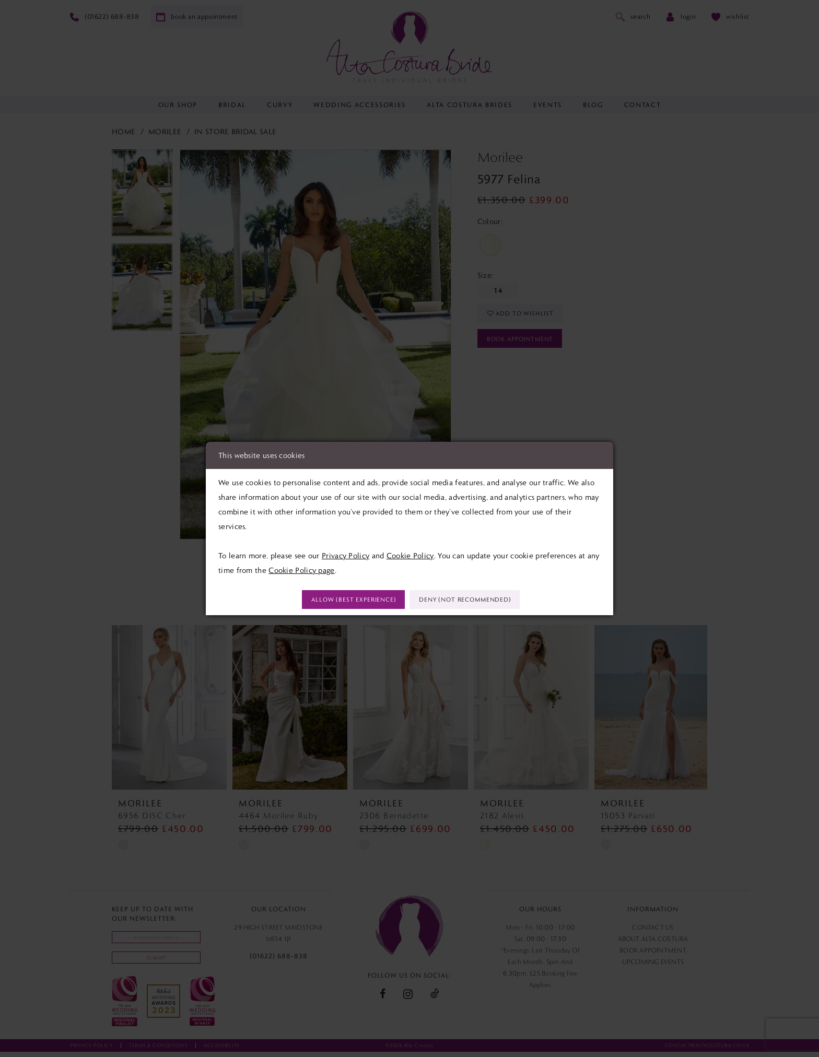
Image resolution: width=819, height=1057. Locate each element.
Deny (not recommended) (474, 600)
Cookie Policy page (301, 568)
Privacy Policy (345, 554)
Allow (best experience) (343, 600)
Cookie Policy (410, 554)
